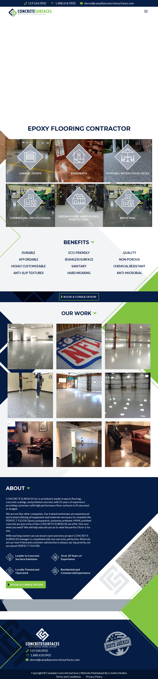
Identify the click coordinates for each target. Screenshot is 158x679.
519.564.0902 (35, 3)
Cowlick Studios (117, 671)
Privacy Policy (94, 675)
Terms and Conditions (68, 675)
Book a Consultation (80, 295)
